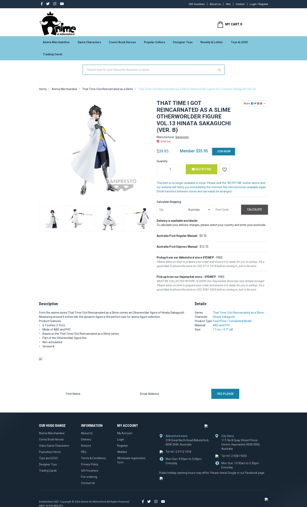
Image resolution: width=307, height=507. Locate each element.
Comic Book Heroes (122, 43)
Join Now (223, 154)
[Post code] (226, 213)
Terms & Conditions (93, 461)
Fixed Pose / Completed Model (232, 324)
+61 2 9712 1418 (178, 455)
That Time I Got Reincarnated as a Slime (238, 315)
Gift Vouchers (197, 4)
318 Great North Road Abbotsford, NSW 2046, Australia (187, 445)
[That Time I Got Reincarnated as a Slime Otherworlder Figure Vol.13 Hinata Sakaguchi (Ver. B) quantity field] (170, 172)
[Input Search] (149, 73)
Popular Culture (154, 43)
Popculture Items (50, 455)
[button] (224, 172)
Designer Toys (183, 43)
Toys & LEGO (239, 43)
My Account (124, 436)
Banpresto (182, 140)
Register (122, 448)
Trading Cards (53, 55)
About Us (215, 4)
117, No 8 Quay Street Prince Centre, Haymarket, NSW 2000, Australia (240, 448)
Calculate (254, 212)
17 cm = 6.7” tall (223, 332)
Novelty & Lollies (211, 43)
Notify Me (201, 172)
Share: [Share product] (253, 106)
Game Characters (89, 43)
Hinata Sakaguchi (224, 320)
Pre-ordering (89, 479)
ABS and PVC (221, 328)
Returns (86, 448)
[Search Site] (220, 73)
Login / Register (259, 4)
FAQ (228, 4)
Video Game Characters (54, 448)
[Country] (198, 213)
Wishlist (122, 455)
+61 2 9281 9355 (234, 459)
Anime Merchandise (56, 43)
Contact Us (88, 486)
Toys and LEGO (48, 461)
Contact (240, 4)
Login (120, 442)
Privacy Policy (89, 467)
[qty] (170, 213)
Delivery (86, 442)
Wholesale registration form (131, 463)
